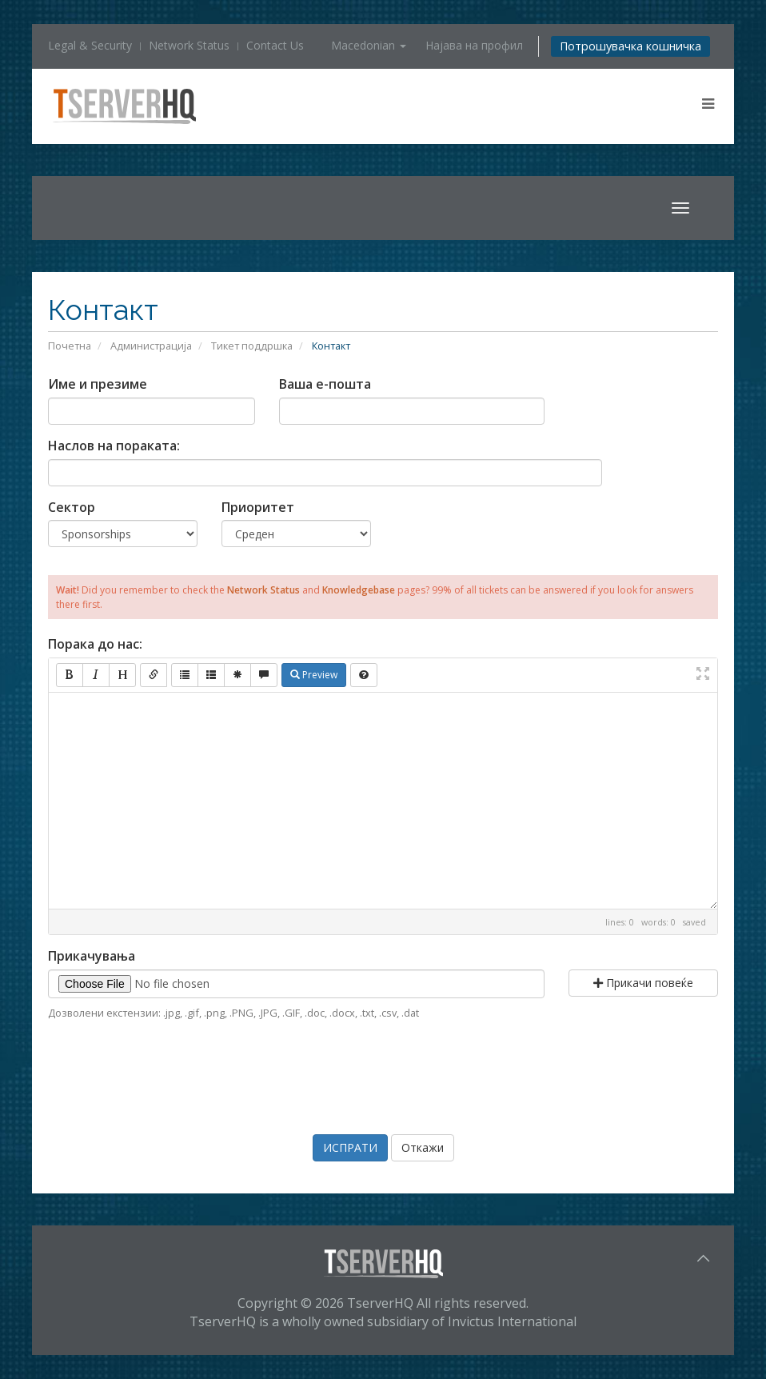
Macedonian (368, 45)
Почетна (69, 345)
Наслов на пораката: (114, 445)
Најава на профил (474, 45)
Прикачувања (91, 956)
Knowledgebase (358, 590)
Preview (313, 675)
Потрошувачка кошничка (630, 46)
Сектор (71, 507)
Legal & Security (90, 45)
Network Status (189, 45)
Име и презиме (97, 384)
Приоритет (257, 507)
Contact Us (275, 45)
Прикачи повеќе (643, 982)
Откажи (422, 1147)
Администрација (151, 345)
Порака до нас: (95, 644)
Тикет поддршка (252, 345)
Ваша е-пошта (325, 384)
